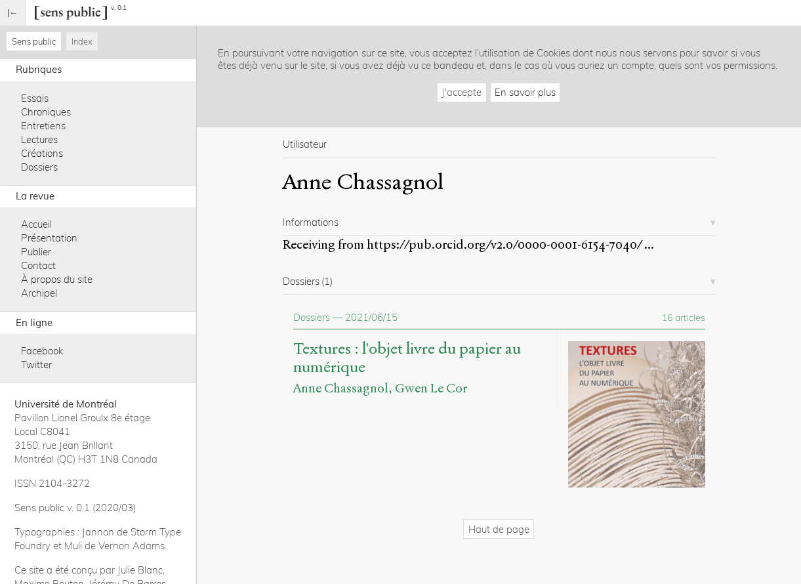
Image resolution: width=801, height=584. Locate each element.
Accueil (36, 224)
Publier (36, 251)
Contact (38, 265)
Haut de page (498, 529)
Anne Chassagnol (340, 388)
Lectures (39, 139)
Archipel (39, 293)
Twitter (36, 364)
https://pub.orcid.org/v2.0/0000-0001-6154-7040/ (504, 244)
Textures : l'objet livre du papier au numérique (407, 358)
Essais (35, 98)
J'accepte (462, 92)
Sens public (34, 41)
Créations (42, 153)
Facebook (42, 350)
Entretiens (43, 125)
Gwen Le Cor (431, 388)
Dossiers (39, 167)
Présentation (49, 238)
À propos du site (56, 279)
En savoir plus (525, 92)
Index (82, 41)
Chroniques (46, 112)
